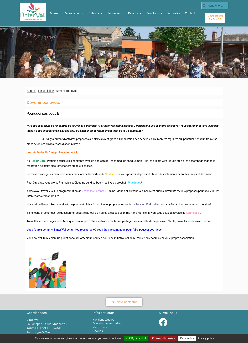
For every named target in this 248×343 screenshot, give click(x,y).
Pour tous (154, 13)
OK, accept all (136, 338)
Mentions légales (103, 319)
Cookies (98, 331)
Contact (190, 13)
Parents (134, 13)
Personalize (187, 338)
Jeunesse (115, 13)
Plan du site (100, 327)
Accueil (54, 13)
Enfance (95, 13)
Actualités (173, 13)
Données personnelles (107, 323)
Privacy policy (206, 338)
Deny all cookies (163, 338)
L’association (74, 13)
